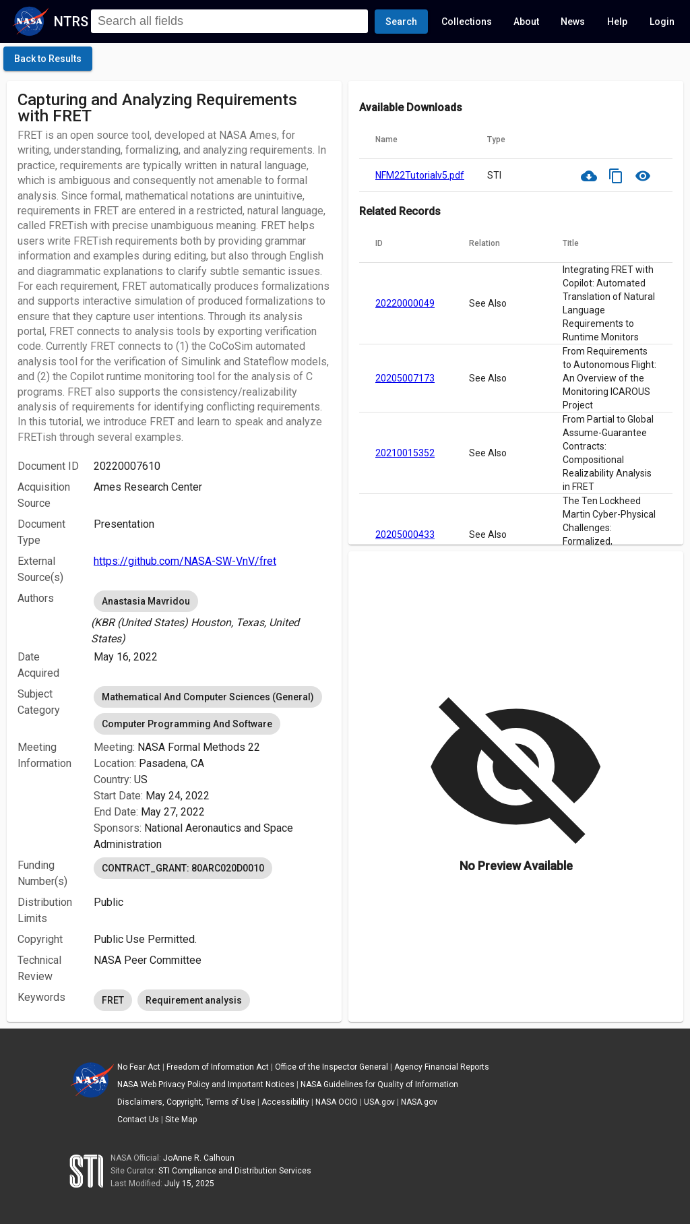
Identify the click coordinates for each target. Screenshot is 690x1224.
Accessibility (285, 1102)
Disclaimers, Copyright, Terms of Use (186, 1102)
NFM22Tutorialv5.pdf (419, 175)
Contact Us (138, 1119)
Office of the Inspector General (331, 1067)
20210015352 (405, 453)
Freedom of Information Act (217, 1067)
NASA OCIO (336, 1102)
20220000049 (405, 303)
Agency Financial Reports (441, 1067)
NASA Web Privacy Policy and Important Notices (205, 1084)
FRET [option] (113, 1000)
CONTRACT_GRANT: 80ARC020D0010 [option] (183, 868)
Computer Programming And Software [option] (187, 724)
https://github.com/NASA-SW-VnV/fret (185, 561)
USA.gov (379, 1102)
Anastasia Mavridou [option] (146, 601)
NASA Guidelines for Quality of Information (379, 1084)
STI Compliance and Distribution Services (234, 1170)
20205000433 (405, 534)
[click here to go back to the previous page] (47, 59)
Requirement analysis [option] (193, 1000)
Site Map (181, 1119)
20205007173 (405, 378)
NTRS (71, 21)
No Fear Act (138, 1067)
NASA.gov (419, 1102)
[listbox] (212, 617)
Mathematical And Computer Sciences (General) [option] (208, 697)
